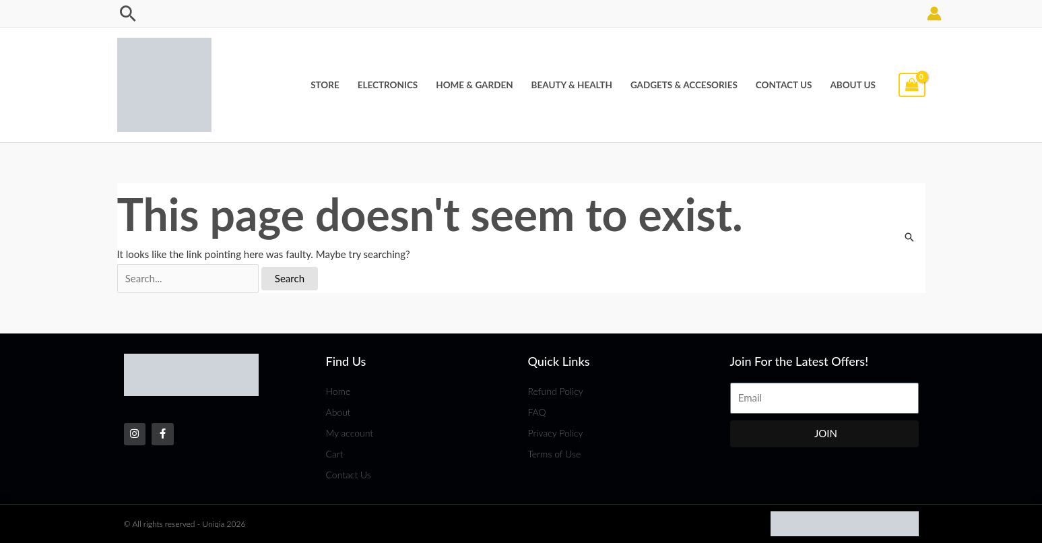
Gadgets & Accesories (684, 84)
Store (325, 84)
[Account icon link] (934, 13)
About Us (853, 84)
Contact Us (784, 84)
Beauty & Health (571, 84)
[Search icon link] (128, 13)
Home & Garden (474, 84)
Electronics (388, 84)
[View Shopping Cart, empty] (912, 85)
